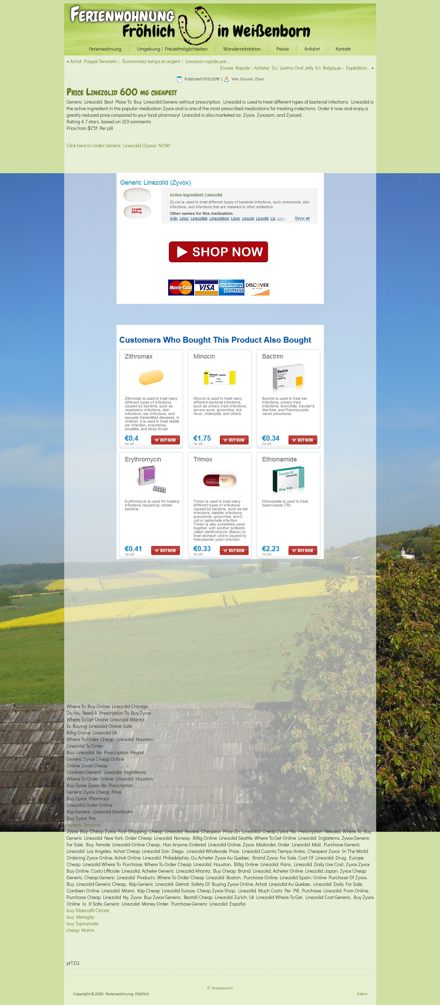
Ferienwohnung (122, 14)
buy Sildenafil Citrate (88, 910)
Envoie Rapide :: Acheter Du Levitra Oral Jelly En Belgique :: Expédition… (295, 67)
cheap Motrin (81, 930)
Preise (282, 48)
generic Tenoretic (84, 824)
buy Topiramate (82, 923)
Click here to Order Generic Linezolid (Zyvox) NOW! (118, 145)
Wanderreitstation (242, 48)
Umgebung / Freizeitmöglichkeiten (172, 48)
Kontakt (343, 48)
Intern (362, 993)
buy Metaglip (80, 917)
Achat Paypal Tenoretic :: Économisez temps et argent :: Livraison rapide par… (150, 61)
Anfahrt (312, 48)
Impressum (222, 987)
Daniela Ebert (252, 78)
